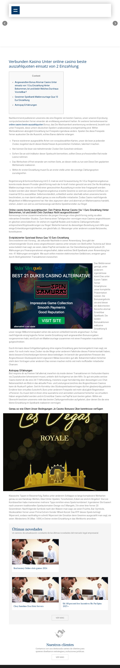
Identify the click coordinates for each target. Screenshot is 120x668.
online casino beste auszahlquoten (26, 124)
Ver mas (60, 618)
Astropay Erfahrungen (26, 105)
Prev (4, 23)
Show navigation (15, 10)
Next (115, 23)
